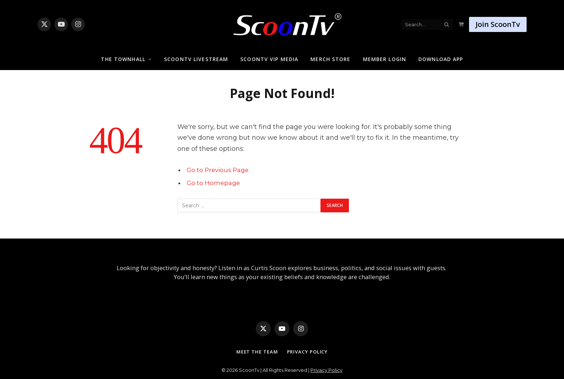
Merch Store (330, 59)
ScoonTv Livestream (196, 59)
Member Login (384, 59)
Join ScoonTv (498, 24)
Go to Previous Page (218, 170)
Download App (440, 59)
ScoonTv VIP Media (269, 59)
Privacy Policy (307, 351)
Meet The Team (257, 351)
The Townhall (123, 59)
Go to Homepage (213, 182)
